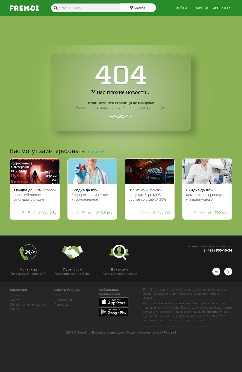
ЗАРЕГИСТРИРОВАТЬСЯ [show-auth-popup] (213, 8)
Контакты (16, 295)
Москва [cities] (137, 8)
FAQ (57, 295)
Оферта (15, 300)
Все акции (96, 151)
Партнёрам (62, 304)
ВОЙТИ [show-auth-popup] (181, 8)
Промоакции (63, 300)
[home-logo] (24, 8)
